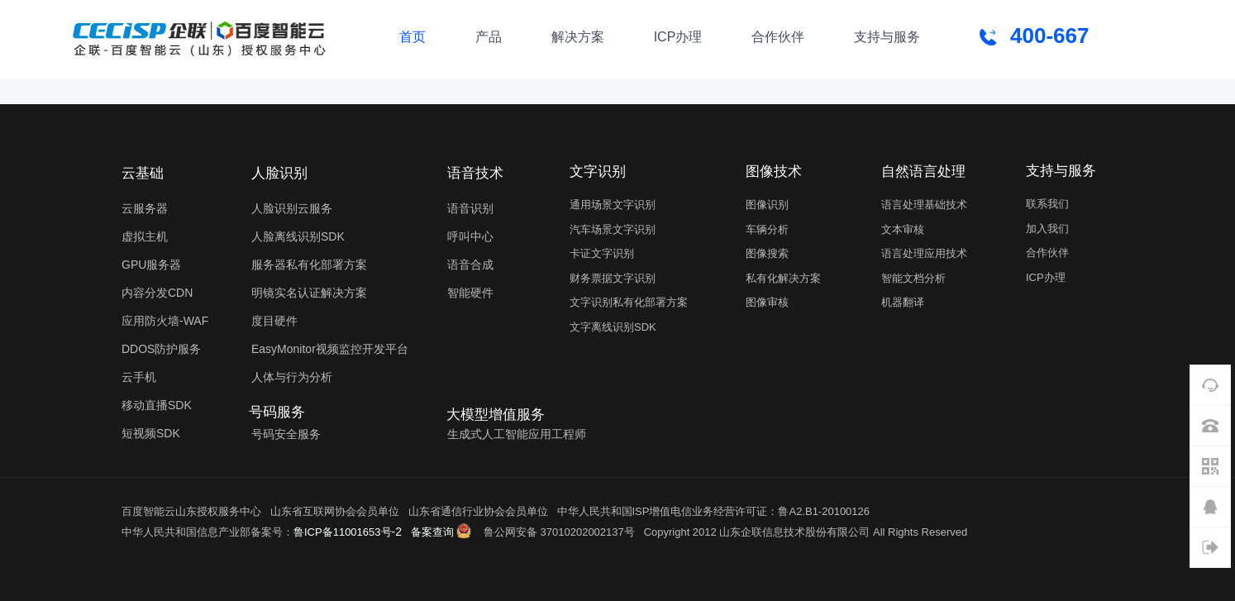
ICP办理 (1046, 277)
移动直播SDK (157, 405)
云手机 (139, 377)
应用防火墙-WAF (165, 320)
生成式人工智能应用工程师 (516, 434)
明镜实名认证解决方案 (309, 292)
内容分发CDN (157, 292)
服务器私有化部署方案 (309, 264)
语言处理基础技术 (924, 204)
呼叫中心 (470, 236)
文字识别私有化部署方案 (629, 302)
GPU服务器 (151, 264)
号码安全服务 (286, 434)
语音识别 (470, 208)
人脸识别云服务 (291, 208)
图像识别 (767, 204)
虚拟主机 (145, 236)
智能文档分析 (913, 278)
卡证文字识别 (602, 253)
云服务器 (145, 208)
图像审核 (767, 302)
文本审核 (902, 229)
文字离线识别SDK (613, 327)
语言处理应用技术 (924, 253)
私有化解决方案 (783, 278)
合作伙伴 (1047, 252)
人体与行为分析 (291, 377)
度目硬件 (274, 320)
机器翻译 (902, 302)
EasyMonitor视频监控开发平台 (329, 348)
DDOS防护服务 (161, 348)
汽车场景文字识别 (613, 229)
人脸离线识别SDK (298, 236)
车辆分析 (767, 229)
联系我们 (1047, 204)
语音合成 (470, 264)
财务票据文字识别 (613, 278)
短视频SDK (151, 433)
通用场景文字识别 (613, 204)
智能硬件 (470, 292)
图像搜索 (767, 253)
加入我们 (1047, 228)
